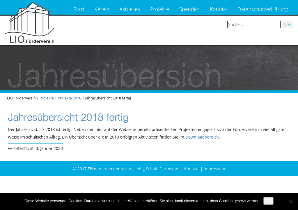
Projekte (159, 9)
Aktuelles (130, 9)
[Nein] (291, 201)
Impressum (214, 169)
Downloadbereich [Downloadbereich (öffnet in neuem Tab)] (202, 137)
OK (268, 201)
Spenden (189, 9)
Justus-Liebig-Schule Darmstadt (150, 169)
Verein (102, 9)
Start (79, 9)
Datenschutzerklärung (262, 9)
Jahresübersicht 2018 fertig (68, 117)
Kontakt (218, 9)
